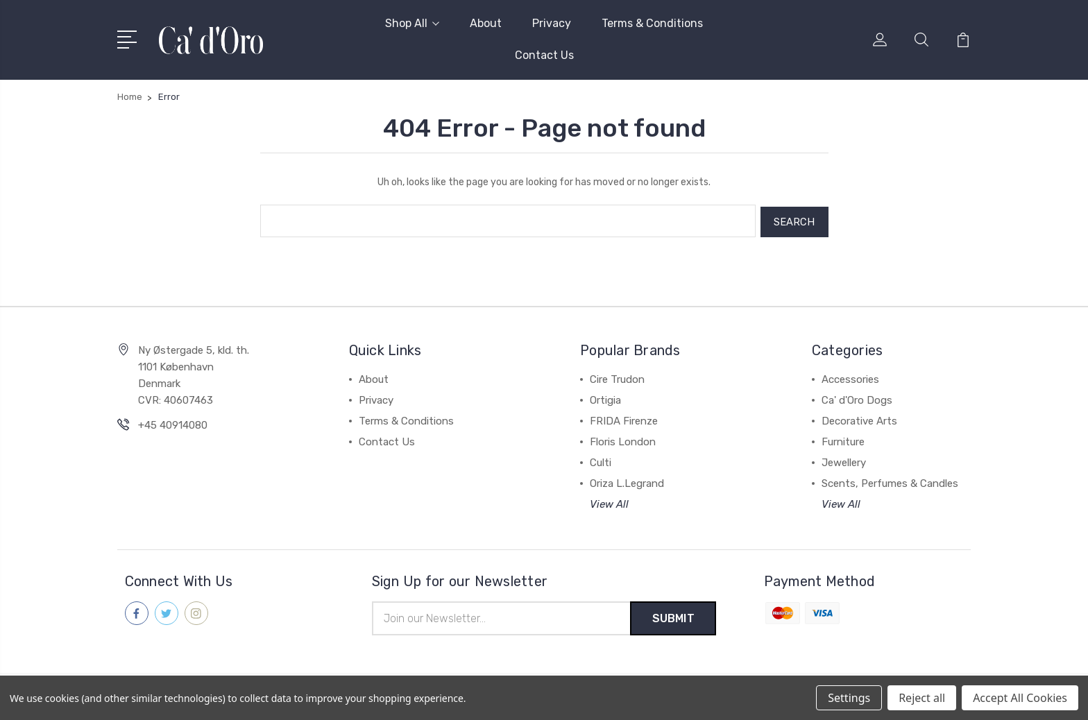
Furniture (843, 440)
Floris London (623, 440)
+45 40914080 (172, 423)
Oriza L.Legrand (627, 481)
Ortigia (605, 398)
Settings (849, 697)
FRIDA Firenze (624, 419)
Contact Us (544, 55)
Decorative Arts (859, 419)
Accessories (850, 377)
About (486, 23)
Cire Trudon (617, 377)
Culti (600, 460)
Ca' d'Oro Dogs (857, 398)
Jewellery (844, 460)
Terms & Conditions (652, 23)
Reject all (922, 697)
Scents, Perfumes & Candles (890, 481)
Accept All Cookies (1020, 697)
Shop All (412, 23)
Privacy (551, 23)
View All (609, 502)
